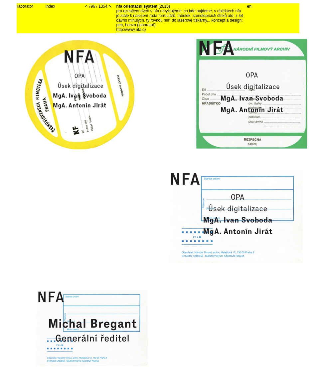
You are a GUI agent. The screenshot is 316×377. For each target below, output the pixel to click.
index (50, 6)
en (249, 6)
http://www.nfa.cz (131, 29)
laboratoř (25, 6)
